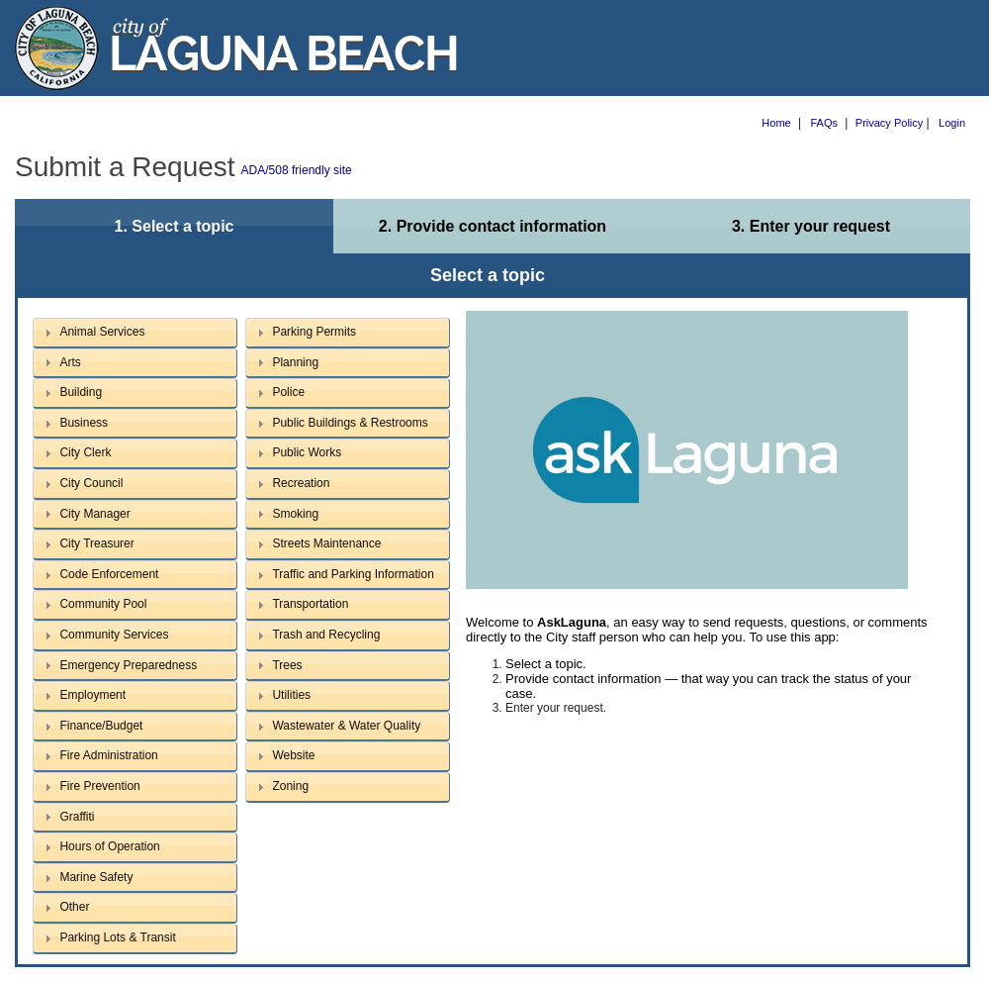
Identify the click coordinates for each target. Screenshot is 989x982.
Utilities (291, 695)
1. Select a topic (174, 226)
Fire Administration (108, 755)
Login (952, 123)
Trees (287, 665)
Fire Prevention (99, 786)
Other (74, 907)
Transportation (310, 604)
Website (293, 755)
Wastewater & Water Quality (346, 726)
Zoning (290, 786)
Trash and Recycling (326, 634)
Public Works (306, 452)
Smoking (295, 514)
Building (80, 392)
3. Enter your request (811, 226)
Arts (69, 362)
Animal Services (101, 332)
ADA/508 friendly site (296, 170)
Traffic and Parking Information (352, 574)
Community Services (113, 634)
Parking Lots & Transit (117, 937)
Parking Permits (314, 332)
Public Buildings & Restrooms (349, 423)
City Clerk (85, 452)
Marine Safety (96, 877)
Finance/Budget (100, 726)
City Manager (94, 514)
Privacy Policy (889, 123)
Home (776, 123)
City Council (91, 483)
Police (288, 392)
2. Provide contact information (492, 226)
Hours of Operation (109, 846)
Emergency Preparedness (128, 665)
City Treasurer (96, 543)
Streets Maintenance (326, 543)
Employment (92, 695)
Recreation (300, 483)
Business (83, 423)
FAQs (825, 123)
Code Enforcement (108, 574)
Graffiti (76, 817)
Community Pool (102, 604)
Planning (295, 362)
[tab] (135, 333)
